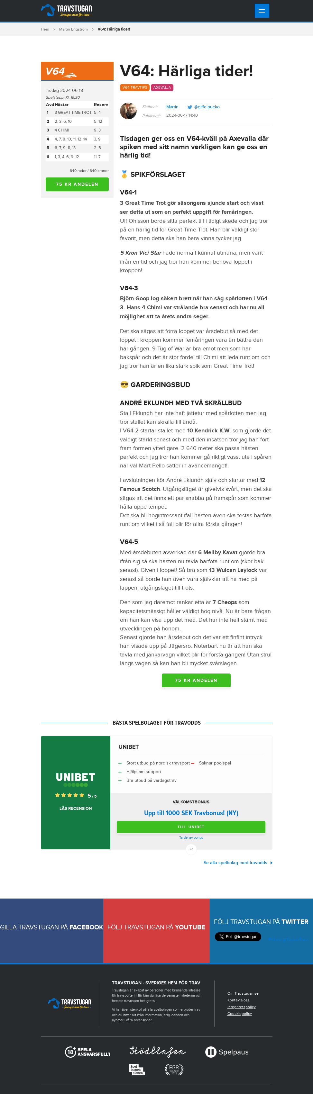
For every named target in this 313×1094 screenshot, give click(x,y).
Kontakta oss (238, 1000)
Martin (172, 107)
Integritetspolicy (241, 1007)
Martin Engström (73, 29)
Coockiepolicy (239, 1013)
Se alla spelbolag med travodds (235, 862)
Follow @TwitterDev (287, 940)
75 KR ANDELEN (77, 184)
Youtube (190, 927)
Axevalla (162, 88)
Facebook (86, 927)
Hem (45, 29)
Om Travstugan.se (243, 993)
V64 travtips (135, 88)
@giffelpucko (207, 107)
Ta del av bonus (191, 838)
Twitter (294, 922)
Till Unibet (191, 827)
